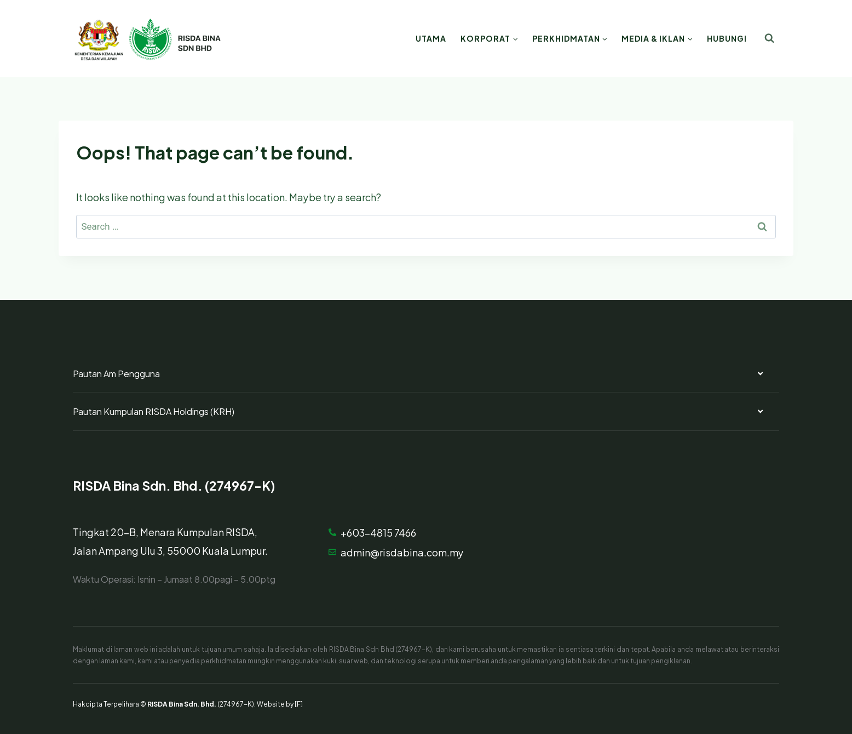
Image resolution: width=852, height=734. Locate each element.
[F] (299, 703)
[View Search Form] (769, 38)
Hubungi (727, 38)
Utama (431, 38)
